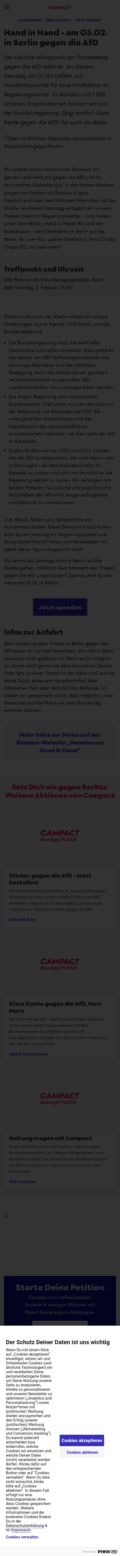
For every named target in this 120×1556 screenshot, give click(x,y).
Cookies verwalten (22, 1537)
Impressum (21, 1530)
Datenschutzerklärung (25, 1525)
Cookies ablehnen (82, 1452)
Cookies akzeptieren (82, 1440)
